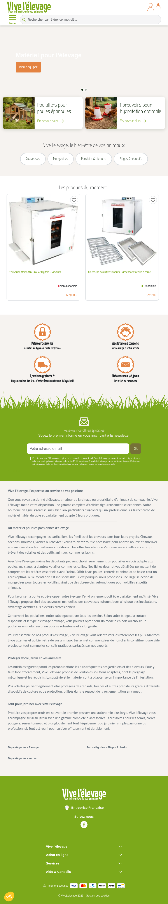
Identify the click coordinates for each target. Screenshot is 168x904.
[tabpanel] (84, 62)
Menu (12, 19)
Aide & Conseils (58, 871)
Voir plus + (15, 470)
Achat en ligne (57, 854)
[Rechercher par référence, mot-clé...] (90, 19)
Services (53, 862)
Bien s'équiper (28, 67)
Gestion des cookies (98, 895)
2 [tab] (86, 89)
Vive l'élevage (56, 846)
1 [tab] (82, 89)
